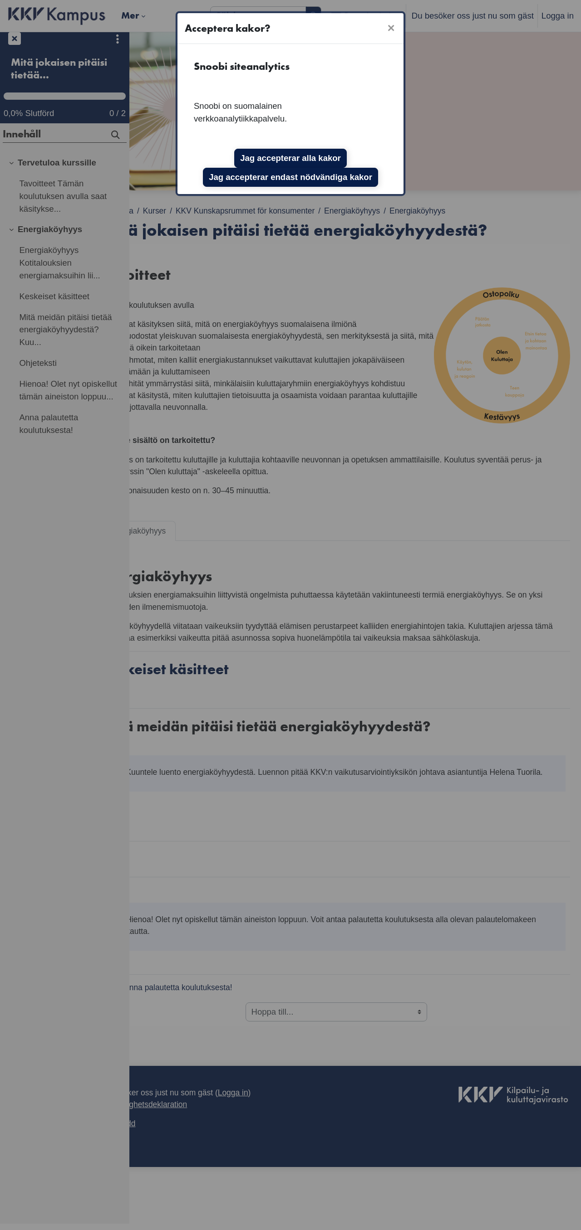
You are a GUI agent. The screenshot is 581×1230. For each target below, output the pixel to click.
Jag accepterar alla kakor (290, 158)
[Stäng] (391, 28)
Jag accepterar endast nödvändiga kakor (290, 177)
